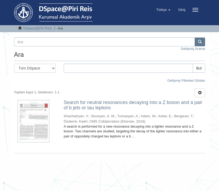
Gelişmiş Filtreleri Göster (186, 81)
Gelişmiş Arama (193, 49)
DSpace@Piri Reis (37, 28)
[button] (163, 9)
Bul (198, 68)
